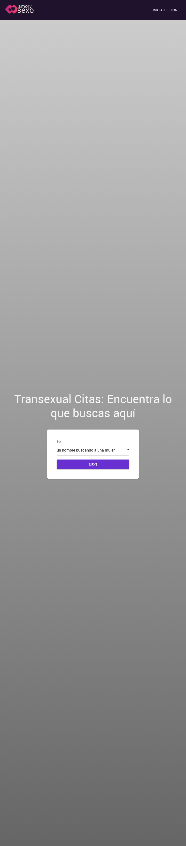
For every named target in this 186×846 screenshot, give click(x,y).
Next (93, 464)
